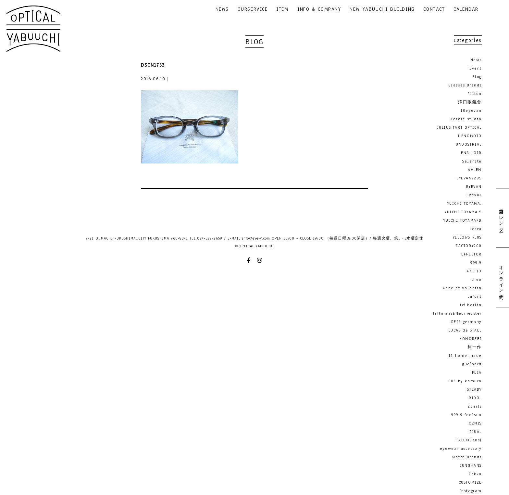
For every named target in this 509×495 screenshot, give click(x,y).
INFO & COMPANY (319, 10)
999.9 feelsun (466, 414)
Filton (474, 93)
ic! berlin (471, 304)
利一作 (474, 347)
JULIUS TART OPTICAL (459, 127)
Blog (477, 76)
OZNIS (475, 423)
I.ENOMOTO (470, 135)
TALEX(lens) (469, 440)
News (476, 59)
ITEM (282, 10)
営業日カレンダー (501, 217)
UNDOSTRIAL (469, 144)
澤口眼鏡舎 (470, 102)
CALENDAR (465, 10)
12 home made (465, 355)
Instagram (470, 490)
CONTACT (434, 10)
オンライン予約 (501, 277)
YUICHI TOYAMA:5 (463, 212)
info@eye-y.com (256, 238)
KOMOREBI (470, 338)
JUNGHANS (471, 465)
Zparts (475, 406)
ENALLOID (471, 152)
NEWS (222, 10)
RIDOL (475, 397)
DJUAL (475, 431)
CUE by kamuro (465, 381)
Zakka (475, 473)
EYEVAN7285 (469, 178)
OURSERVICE (253, 10)
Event (475, 68)
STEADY (474, 389)
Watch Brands (467, 457)
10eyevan (471, 110)
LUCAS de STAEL (465, 330)
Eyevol (474, 195)
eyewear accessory (461, 448)
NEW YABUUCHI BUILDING (382, 10)
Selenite (472, 161)
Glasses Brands (465, 85)
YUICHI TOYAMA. (464, 203)
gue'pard (472, 364)
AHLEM (475, 169)
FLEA (477, 372)
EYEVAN (474, 186)
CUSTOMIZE (470, 482)
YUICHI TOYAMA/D (462, 220)
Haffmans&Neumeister (456, 313)
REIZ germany (466, 321)
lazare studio (466, 119)
